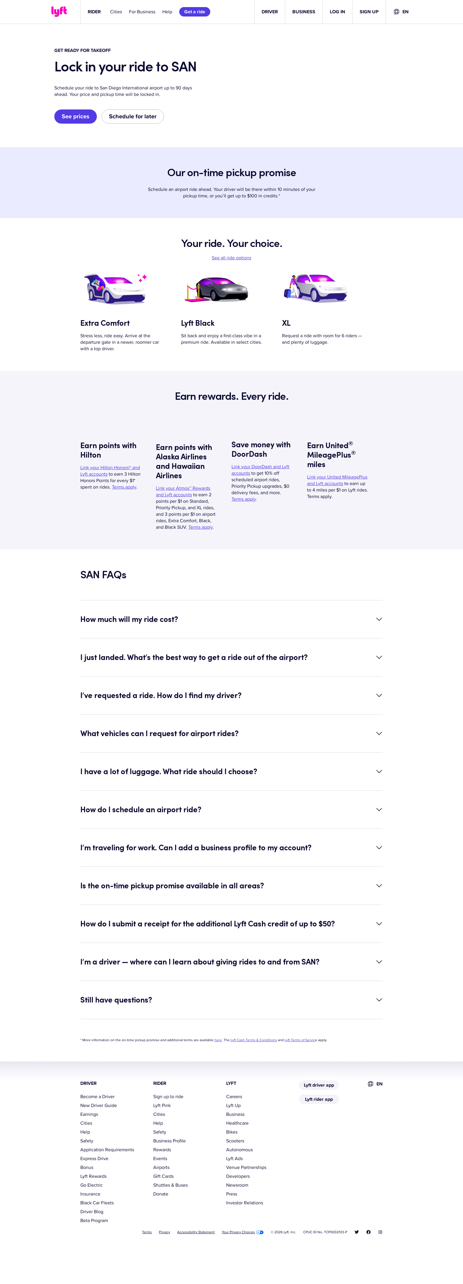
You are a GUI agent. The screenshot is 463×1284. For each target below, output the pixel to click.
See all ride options (231, 296)
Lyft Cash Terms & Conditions (254, 1078)
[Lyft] (59, 11)
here (218, 1078)
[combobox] (401, 11)
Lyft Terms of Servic (300, 1078)
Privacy (164, 1270)
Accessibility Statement (196, 1270)
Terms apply (124, 525)
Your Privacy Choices (243, 1270)
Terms (147, 1270)
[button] (231, 657)
